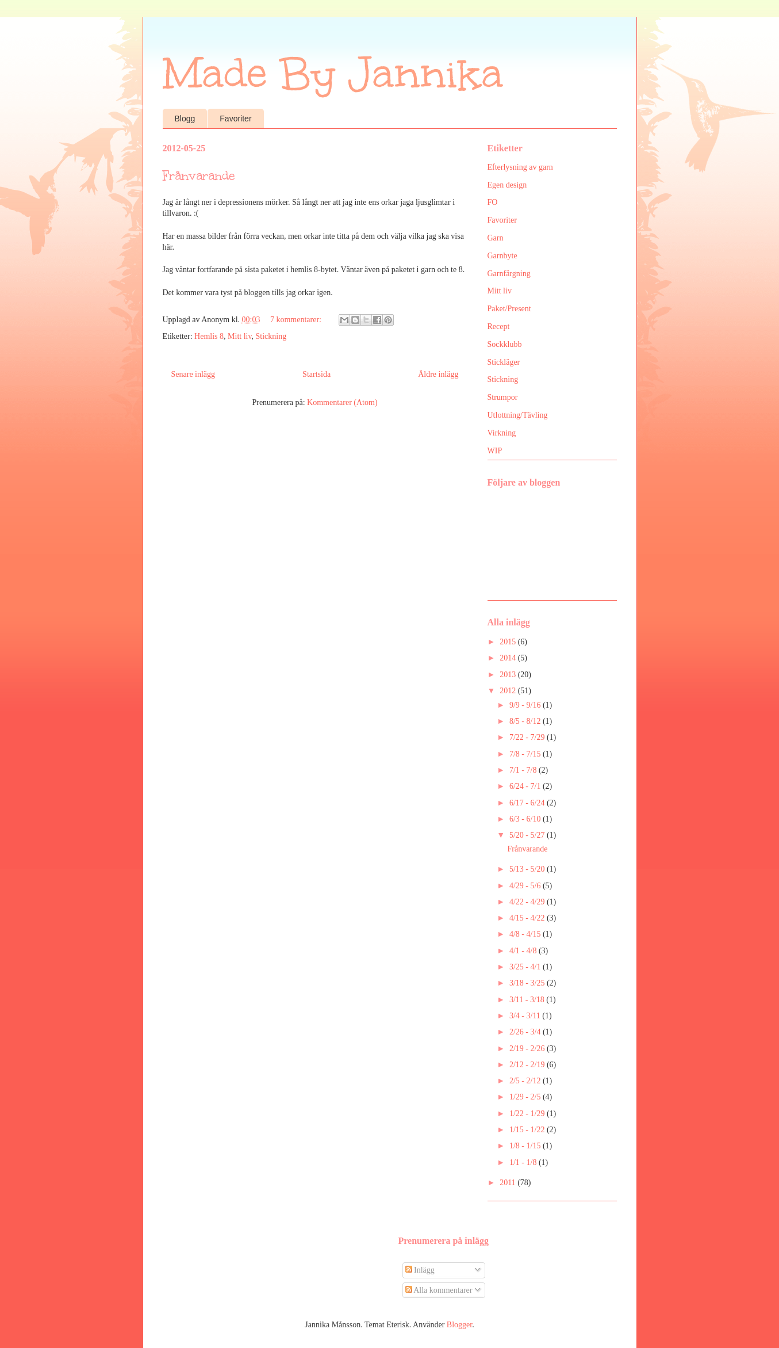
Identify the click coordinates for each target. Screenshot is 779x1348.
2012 (509, 690)
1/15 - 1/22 (528, 1129)
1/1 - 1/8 (524, 1162)
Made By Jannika (333, 73)
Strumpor (503, 397)
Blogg (185, 118)
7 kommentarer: (297, 319)
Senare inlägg (193, 374)
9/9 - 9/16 (526, 705)
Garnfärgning (509, 273)
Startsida (316, 374)
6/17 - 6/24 (528, 803)
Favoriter (235, 118)
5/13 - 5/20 (528, 869)
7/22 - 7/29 (528, 737)
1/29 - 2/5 (526, 1097)
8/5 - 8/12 (526, 721)
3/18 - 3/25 (528, 983)
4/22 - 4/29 (528, 902)
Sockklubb (505, 344)
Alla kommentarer (439, 1290)
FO (493, 202)
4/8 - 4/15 (526, 934)
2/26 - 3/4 (526, 1032)
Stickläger (504, 362)
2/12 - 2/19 (528, 1064)
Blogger (459, 1324)
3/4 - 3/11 (525, 1015)
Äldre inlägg (438, 374)
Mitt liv (240, 336)
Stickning (271, 336)
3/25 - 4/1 (526, 967)
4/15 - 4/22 (528, 918)
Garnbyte (502, 255)
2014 (509, 658)
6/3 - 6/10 (526, 819)
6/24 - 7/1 (526, 786)
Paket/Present (509, 308)
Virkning (502, 433)
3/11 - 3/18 (527, 999)
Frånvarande (199, 175)
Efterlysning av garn (520, 167)
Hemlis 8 (209, 336)
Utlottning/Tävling (518, 415)
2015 (509, 641)
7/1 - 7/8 (524, 770)
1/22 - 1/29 (528, 1113)
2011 (508, 1182)
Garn (496, 238)
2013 (509, 674)
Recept (499, 326)
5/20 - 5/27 (528, 835)
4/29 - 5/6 (526, 885)
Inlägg (420, 1270)
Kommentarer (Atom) (342, 402)
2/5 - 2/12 (526, 1080)
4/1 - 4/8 (524, 950)
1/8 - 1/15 (526, 1145)
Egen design (507, 185)
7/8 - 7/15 (526, 754)
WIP (495, 450)
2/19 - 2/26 (528, 1048)
